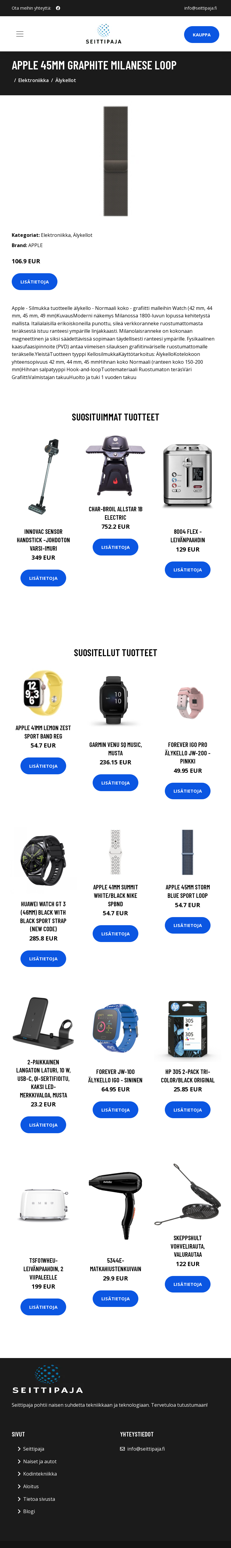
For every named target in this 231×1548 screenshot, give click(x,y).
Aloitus (31, 1486)
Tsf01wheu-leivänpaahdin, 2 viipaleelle (43, 1268)
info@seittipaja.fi (200, 8)
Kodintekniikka (40, 1473)
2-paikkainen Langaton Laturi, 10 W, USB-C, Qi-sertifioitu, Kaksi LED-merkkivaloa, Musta (43, 1078)
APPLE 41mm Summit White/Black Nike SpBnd (115, 895)
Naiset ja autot (40, 1461)
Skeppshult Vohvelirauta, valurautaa (188, 1246)
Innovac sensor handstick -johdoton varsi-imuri (43, 540)
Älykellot (65, 80)
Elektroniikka (33, 80)
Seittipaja (33, 1449)
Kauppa (202, 35)
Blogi (29, 1511)
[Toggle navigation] (20, 34)
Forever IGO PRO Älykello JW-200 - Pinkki (188, 753)
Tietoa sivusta (39, 1499)
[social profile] (58, 8)
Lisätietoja (34, 282)
